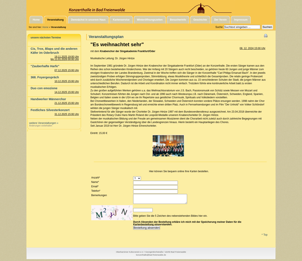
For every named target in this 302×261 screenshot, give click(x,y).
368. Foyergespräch (45, 77)
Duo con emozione (44, 88)
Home (45, 27)
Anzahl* (95, 177)
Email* (95, 186)
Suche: (219, 27)
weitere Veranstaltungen (42, 123)
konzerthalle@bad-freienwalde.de (151, 257)
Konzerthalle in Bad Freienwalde (151, 7)
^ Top (264, 236)
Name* (95, 182)
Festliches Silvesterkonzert (50, 110)
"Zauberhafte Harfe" (45, 66)
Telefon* (95, 190)
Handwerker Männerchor (48, 99)
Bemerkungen (99, 195)
